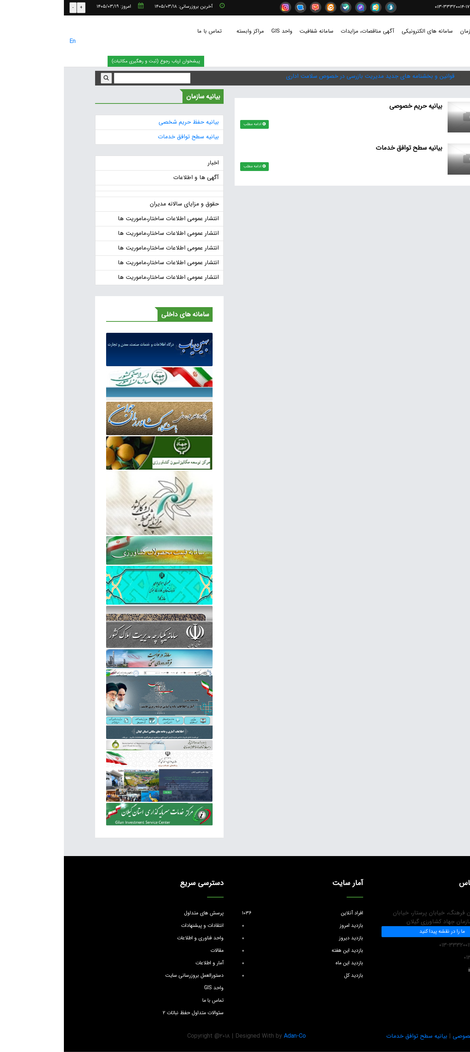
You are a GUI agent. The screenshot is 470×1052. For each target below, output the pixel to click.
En (9, 41)
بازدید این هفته (238, 950)
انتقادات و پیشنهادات (138, 925)
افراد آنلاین (238, 913)
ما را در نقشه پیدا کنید (378, 931)
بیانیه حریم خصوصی (351, 106)
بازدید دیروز (238, 937)
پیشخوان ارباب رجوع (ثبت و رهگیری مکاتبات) (92, 61)
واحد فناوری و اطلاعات (136, 938)
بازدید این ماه (238, 962)
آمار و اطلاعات (145, 963)
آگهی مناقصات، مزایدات (303, 31)
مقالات (153, 950)
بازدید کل (238, 975)
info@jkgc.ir (440, 7)
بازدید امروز (238, 925)
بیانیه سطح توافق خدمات (344, 148)
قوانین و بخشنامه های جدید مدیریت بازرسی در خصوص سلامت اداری (306, 76)
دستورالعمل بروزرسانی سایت (130, 975)
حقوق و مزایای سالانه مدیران (120, 203)
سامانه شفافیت (253, 31)
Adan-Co (231, 1036)
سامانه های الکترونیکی (363, 31)
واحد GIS (217, 31)
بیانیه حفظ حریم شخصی (125, 122)
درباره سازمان (411, 31)
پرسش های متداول (140, 913)
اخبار (149, 162)
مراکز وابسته (186, 31)
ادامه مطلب (191, 124)
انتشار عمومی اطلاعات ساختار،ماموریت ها (104, 218)
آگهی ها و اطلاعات (132, 177)
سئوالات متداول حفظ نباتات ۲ (129, 1013)
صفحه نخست (448, 31)
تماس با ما (145, 31)
